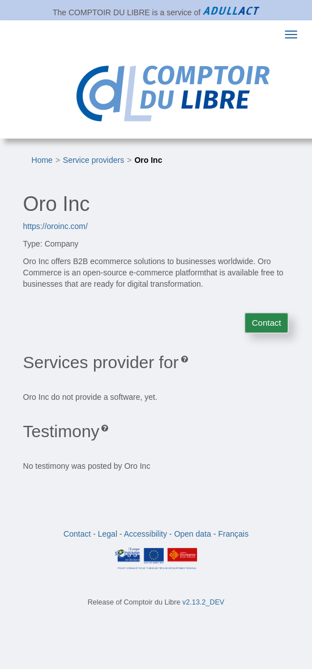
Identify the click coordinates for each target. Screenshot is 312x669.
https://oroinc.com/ (55, 226)
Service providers (93, 160)
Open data (192, 533)
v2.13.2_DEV (203, 602)
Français (233, 533)
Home (42, 160)
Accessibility (145, 533)
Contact (266, 322)
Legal (107, 533)
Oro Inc (148, 160)
